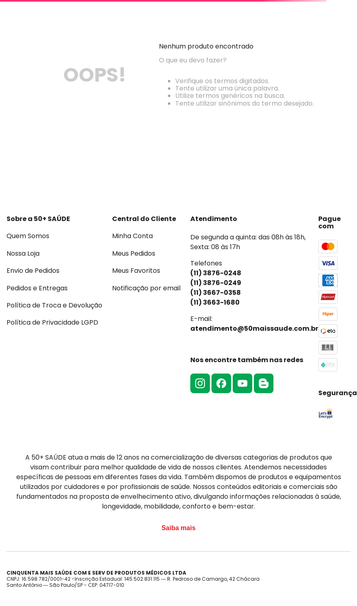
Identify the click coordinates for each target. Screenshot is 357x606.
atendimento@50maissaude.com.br (254, 328)
